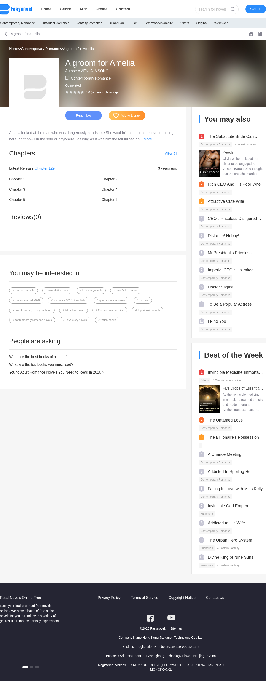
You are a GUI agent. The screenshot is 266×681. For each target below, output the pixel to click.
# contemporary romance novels (32, 320)
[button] (25, 667)
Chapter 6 (110, 200)
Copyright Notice (182, 598)
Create (101, 9)
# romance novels (23, 290)
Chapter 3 (17, 189)
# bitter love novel (73, 310)
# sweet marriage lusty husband (32, 310)
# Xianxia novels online (110, 310)
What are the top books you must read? (41, 364)
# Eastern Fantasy (228, 548)
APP (83, 9)
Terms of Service (144, 598)
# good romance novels (111, 300)
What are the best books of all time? (38, 357)
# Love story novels (75, 320)
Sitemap (176, 628)
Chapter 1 (17, 179)
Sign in (255, 9)
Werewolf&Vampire (159, 23)
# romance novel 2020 (26, 300)
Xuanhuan (116, 23)
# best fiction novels (126, 290)
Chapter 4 (110, 189)
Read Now (83, 115)
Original (201, 23)
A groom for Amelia (78, 49)
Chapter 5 (17, 200)
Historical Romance (56, 23)
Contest (123, 9)
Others (184, 23)
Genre (65, 9)
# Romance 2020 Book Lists (68, 300)
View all (170, 153)
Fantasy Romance (89, 23)
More (148, 139)
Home (46, 9)
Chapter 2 (110, 179)
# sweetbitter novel (57, 290)
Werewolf (221, 23)
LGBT (135, 23)
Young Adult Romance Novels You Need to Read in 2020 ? (56, 372)
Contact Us (215, 598)
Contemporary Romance (17, 23)
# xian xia (143, 300)
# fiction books (107, 320)
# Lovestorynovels (91, 290)
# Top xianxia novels (147, 310)
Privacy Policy (109, 598)
